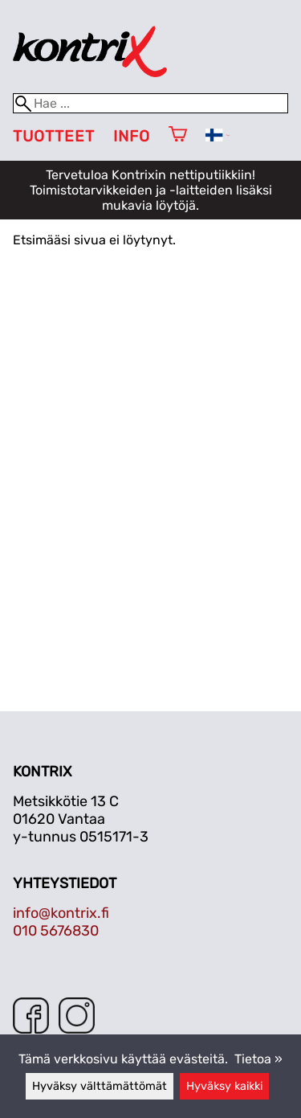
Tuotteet (54, 136)
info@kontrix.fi (61, 913)
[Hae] (150, 103)
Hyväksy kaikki (224, 1086)
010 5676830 (56, 931)
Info (131, 136)
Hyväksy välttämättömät (99, 1086)
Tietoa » (258, 1059)
